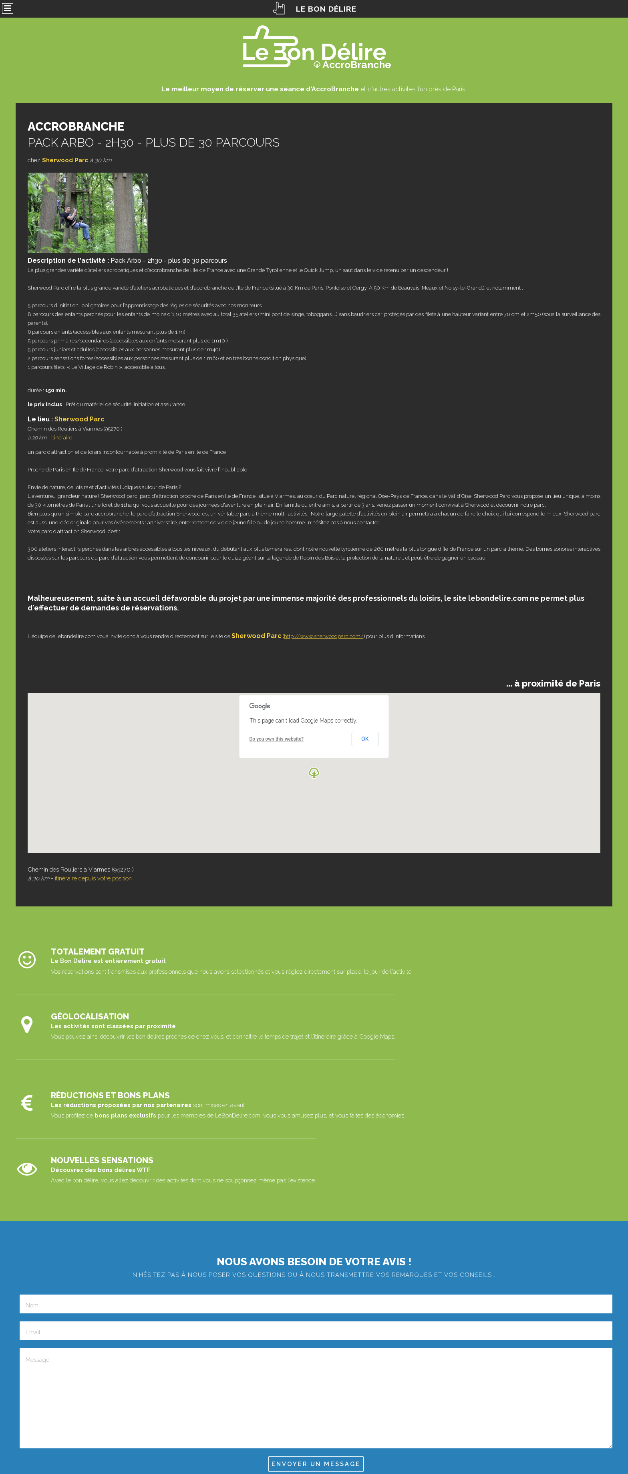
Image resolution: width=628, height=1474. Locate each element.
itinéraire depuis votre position (93, 878)
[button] (314, 773)
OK (364, 739)
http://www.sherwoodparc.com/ (324, 636)
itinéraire (61, 438)
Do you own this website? (277, 739)
